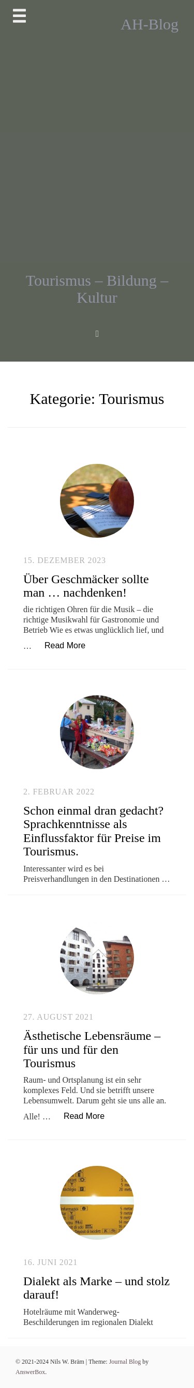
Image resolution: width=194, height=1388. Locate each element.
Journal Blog (126, 1361)
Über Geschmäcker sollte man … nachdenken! (86, 585)
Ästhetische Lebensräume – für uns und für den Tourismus (91, 1049)
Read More (70, 645)
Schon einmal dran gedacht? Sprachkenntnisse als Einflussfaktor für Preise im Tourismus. (93, 831)
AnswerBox (30, 1372)
